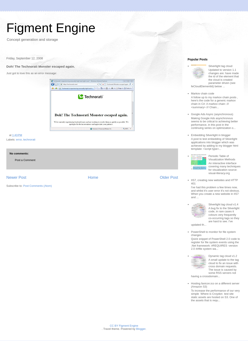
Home (93, 177)
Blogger (140, 328)
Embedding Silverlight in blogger (210, 135)
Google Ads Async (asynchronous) (212, 114)
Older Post (169, 177)
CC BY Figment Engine (124, 325)
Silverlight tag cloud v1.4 (223, 204)
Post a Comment (25, 160)
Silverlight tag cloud (220, 66)
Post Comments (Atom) (37, 185)
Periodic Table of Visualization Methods (221, 157)
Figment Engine (50, 28)
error (19, 139)
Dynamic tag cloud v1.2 (222, 256)
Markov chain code (202, 93)
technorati (29, 139)
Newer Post (16, 177)
